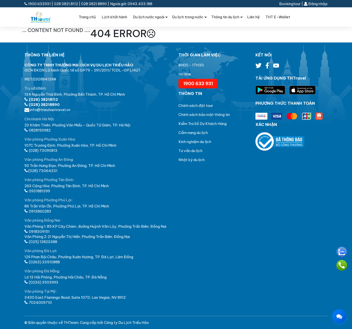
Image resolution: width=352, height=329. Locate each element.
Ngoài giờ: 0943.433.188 (131, 3)
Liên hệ (253, 17)
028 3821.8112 (66, 3)
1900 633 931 (198, 83)
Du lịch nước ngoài (148, 17)
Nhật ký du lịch (191, 159)
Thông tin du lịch (225, 17)
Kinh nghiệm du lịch (194, 141)
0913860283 (37, 211)
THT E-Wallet (277, 17)
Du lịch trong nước (187, 17)
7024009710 (38, 302)
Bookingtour (290, 3)
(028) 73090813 (40, 150)
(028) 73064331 (40, 170)
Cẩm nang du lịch (193, 132)
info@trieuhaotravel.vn (47, 109)
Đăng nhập (316, 3)
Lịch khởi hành (114, 17)
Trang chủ (87, 17)
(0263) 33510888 (42, 262)
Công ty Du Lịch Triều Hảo (126, 322)
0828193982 (37, 130)
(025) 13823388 (40, 241)
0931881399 (37, 191)
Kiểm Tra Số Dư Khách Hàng (202, 123)
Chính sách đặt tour (195, 105)
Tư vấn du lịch (190, 150)
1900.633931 (38, 3)
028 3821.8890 (94, 3)
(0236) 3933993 (41, 282)
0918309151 (37, 231)
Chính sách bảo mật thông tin (204, 114)
